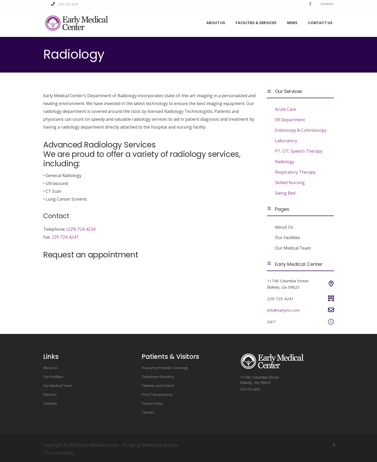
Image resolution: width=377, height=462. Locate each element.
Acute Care (285, 109)
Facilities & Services (256, 23)
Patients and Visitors (158, 385)
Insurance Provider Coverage (165, 367)
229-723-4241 (68, 4)
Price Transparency (157, 394)
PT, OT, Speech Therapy (299, 151)
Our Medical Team (293, 248)
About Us (284, 227)
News (292, 23)
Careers (327, 4)
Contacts (50, 403)
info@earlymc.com (283, 310)
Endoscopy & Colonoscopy (300, 130)
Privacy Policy (152, 403)
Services (50, 394)
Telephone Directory (158, 376)
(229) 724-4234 (80, 229)
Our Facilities (287, 237)
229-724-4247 (65, 237)
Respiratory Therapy (295, 172)
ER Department (290, 120)
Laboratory (286, 141)
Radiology (284, 161)
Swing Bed (285, 193)
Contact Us (320, 23)
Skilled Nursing (290, 182)
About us (215, 23)
